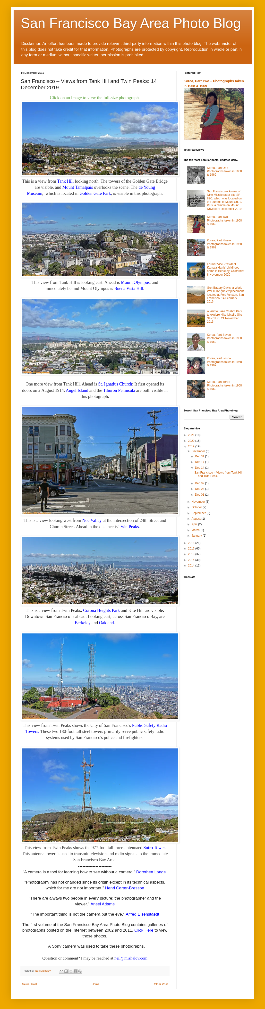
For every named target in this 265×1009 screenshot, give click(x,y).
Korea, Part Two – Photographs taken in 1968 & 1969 (224, 220)
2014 (191, 565)
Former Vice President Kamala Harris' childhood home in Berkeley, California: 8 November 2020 (225, 269)
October (197, 507)
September (198, 513)
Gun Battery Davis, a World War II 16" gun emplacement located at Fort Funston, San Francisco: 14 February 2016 (225, 295)
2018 (191, 543)
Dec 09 (200, 483)
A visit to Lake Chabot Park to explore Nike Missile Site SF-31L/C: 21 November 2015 (224, 316)
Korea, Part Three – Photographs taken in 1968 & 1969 (224, 385)
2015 (191, 560)
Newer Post (29, 984)
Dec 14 (200, 467)
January (197, 535)
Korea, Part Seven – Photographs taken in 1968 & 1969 (224, 338)
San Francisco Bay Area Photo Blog (131, 23)
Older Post (161, 984)
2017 (191, 548)
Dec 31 (200, 456)
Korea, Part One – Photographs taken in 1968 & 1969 (224, 171)
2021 (191, 435)
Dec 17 (200, 462)
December (198, 451)
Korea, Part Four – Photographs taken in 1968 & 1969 (224, 362)
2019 (191, 446)
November (198, 501)
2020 (191, 441)
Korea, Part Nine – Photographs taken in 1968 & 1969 (224, 244)
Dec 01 (200, 494)
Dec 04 (200, 489)
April (194, 524)
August (196, 518)
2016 (191, 554)
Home (95, 984)
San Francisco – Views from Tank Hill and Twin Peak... (218, 474)
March (195, 530)
